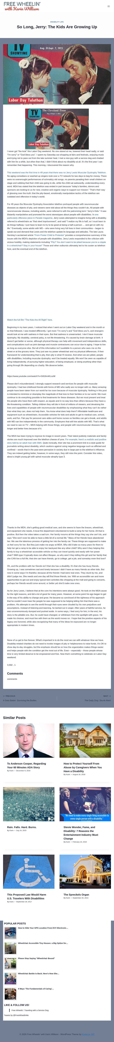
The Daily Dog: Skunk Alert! (85, 698)
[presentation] (28, 740)
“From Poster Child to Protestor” (49, 235)
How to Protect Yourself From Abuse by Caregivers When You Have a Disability (83, 767)
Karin (12, 771)
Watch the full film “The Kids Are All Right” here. (30, 320)
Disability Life (57, 22)
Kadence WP (88, 1034)
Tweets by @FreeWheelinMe (16, 1015)
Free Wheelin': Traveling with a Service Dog (30, 1010)
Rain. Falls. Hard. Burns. (22, 827)
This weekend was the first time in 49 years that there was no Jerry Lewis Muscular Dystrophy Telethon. (56, 172)
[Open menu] (108, 6)
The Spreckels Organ (76, 894)
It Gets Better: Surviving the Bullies (29, 698)
